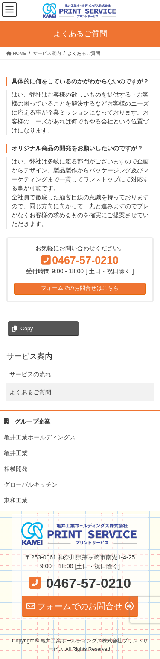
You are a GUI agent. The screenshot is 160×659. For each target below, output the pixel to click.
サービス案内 (29, 356)
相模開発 (16, 468)
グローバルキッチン (31, 484)
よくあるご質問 (30, 392)
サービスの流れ (30, 374)
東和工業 (16, 500)
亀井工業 (16, 453)
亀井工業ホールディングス (40, 437)
